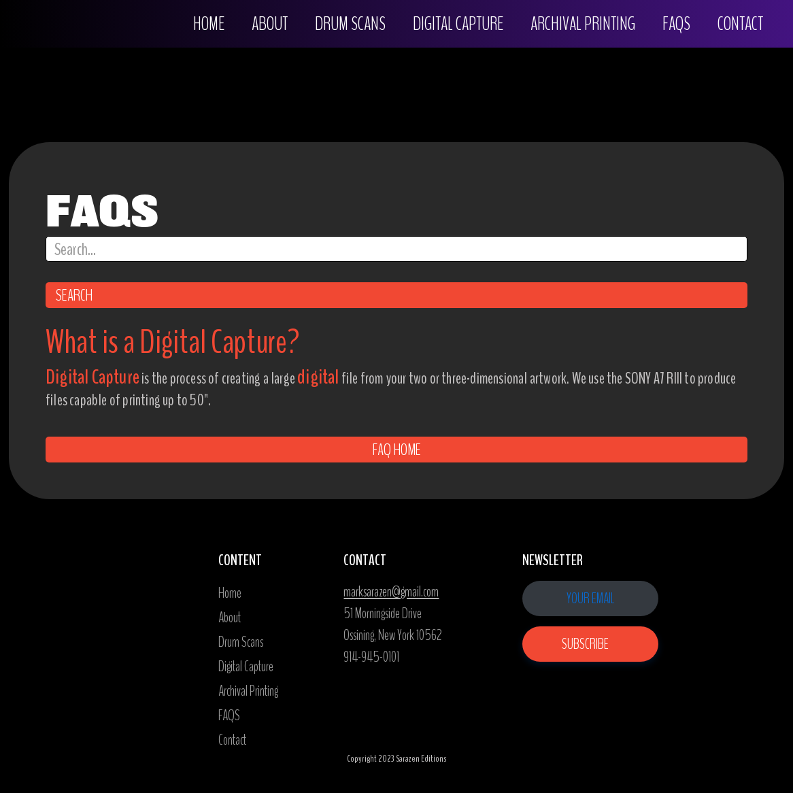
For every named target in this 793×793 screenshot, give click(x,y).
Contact (740, 24)
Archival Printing (248, 691)
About (270, 24)
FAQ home (397, 449)
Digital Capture (245, 666)
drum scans (350, 24)
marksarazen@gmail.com (391, 591)
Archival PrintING (582, 24)
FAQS (676, 24)
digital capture (458, 24)
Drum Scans (240, 642)
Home (208, 24)
